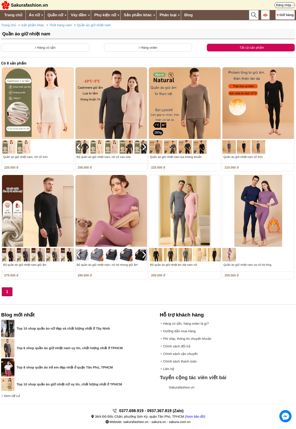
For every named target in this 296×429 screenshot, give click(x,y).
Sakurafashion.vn (181, 387)
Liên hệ (168, 369)
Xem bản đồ (195, 416)
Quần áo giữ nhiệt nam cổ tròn (243, 157)
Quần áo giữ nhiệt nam (94, 25)
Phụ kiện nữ (105, 15)
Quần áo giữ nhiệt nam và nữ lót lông (248, 264)
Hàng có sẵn (45, 47)
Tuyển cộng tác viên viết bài (193, 377)
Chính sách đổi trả (176, 346)
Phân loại (168, 15)
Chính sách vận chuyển (180, 354)
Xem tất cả (12, 396)
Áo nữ (34, 15)
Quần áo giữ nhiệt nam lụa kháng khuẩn (176, 157)
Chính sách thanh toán (180, 361)
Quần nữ (55, 15)
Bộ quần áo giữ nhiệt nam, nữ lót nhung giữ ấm (107, 264)
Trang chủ (13, 15)
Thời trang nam (60, 25)
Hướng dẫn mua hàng (179, 331)
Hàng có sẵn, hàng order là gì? (186, 323)
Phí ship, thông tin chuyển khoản (187, 338)
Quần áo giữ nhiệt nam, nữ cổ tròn (25, 157)
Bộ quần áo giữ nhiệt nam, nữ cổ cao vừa (104, 157)
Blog (188, 15)
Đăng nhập (283, 5)
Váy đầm (78, 15)
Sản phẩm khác (138, 15)
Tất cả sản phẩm (251, 47)
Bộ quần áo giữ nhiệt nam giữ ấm (24, 264)
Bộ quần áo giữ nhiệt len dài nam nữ (173, 264)
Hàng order (148, 47)
